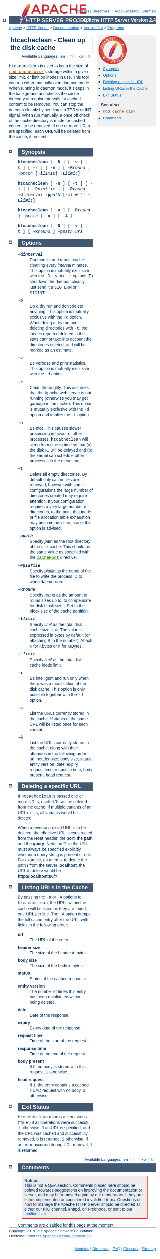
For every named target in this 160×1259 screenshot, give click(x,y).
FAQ (116, 11)
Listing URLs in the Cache (125, 88)
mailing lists (35, 1213)
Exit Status (112, 95)
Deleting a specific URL (123, 82)
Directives (100, 11)
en (62, 56)
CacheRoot (48, 557)
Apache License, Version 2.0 (66, 1236)
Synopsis (111, 69)
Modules (82, 1249)
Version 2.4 (93, 28)
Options (109, 75)
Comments (112, 118)
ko (80, 56)
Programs (115, 28)
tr (89, 56)
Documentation (66, 28)
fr (71, 56)
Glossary (130, 11)
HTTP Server (37, 28)
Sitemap (149, 11)
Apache (15, 28)
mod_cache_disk (26, 71)
